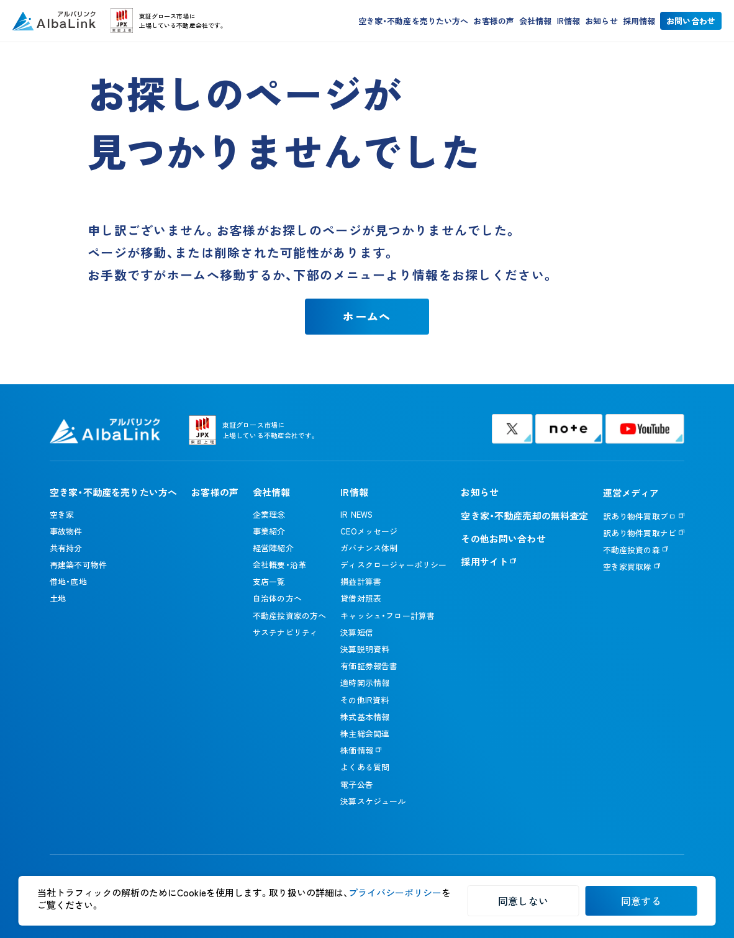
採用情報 (639, 22)
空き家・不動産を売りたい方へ (413, 22)
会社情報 (535, 22)
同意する (641, 900)
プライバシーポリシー (395, 892)
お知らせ (601, 22)
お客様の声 (493, 22)
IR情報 (569, 22)
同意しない (523, 900)
